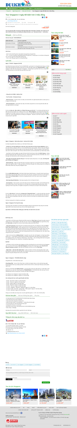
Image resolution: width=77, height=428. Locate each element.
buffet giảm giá (55, 244)
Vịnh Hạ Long (55, 224)
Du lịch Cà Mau (56, 77)
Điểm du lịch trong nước (59, 73)
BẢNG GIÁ (47, 409)
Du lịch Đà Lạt (56, 89)
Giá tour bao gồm (11, 295)
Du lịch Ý (55, 115)
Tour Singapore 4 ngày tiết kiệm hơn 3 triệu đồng (43, 11)
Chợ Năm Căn (55, 242)
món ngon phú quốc (63, 246)
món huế (54, 235)
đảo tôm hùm (63, 249)
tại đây (27, 275)
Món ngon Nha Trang (61, 222)
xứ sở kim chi (55, 251)
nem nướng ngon (63, 244)
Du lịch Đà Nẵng (57, 91)
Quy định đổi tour (23, 313)
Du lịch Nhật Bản (57, 126)
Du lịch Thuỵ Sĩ (56, 132)
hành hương (54, 233)
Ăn (20, 8)
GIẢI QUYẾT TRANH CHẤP (37, 409)
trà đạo (53, 240)
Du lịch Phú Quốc (57, 83)
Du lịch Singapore (57, 128)
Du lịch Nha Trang (57, 79)
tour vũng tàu (65, 253)
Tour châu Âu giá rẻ (66, 229)
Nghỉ (30, 8)
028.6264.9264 (65, 4)
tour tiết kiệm (37, 364)
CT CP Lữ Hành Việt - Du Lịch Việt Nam (16, 19)
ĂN (23, 407)
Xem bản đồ (66, 414)
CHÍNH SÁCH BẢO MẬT (23, 409)
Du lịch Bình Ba (56, 75)
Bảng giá (8, 35)
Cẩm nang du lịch (38, 8)
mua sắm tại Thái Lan (62, 238)
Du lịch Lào (55, 124)
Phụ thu (37, 295)
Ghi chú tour (34, 313)
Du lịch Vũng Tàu (57, 87)
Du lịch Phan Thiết (57, 81)
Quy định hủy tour (11, 313)
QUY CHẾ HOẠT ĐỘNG (62, 407)
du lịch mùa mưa (55, 227)
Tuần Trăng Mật (62, 233)
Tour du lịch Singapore (13, 386)
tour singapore (21, 364)
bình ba (67, 240)
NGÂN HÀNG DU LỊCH (15, 407)
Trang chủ (8, 11)
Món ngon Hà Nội (64, 227)
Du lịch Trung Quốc (57, 134)
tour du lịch (13, 364)
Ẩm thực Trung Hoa (56, 229)
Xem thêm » (68, 69)
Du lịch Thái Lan (57, 130)
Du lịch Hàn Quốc (57, 120)
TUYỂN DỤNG (56, 409)
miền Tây (54, 238)
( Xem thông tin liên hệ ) (12, 20)
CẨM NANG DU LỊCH (41, 407)
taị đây (26, 274)
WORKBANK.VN (66, 425)
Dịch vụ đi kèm (17, 35)
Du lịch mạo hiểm (63, 224)
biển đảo (54, 222)
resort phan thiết (60, 240)
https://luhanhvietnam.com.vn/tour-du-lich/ (16, 333)
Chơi (25, 8)
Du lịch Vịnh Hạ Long (58, 85)
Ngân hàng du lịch (13, 8)
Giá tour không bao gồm (25, 295)
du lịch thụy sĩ (62, 251)
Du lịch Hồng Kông (57, 122)
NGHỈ (33, 407)
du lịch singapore (29, 364)
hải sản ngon (62, 242)
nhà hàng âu (54, 246)
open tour (61, 231)
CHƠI (28, 407)
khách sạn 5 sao (55, 249)
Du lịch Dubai (56, 118)
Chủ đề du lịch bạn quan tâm (59, 219)
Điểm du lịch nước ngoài (59, 113)
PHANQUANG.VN (57, 425)
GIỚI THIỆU (51, 407)
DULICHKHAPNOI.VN (15, 413)
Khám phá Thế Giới (26, 11)
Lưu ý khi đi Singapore (62, 235)
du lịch (7, 364)
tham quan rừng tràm (56, 253)
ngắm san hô (54, 231)
